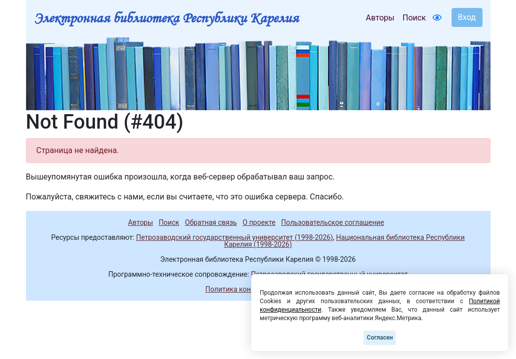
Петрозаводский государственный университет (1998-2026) (234, 237)
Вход (467, 17)
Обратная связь (211, 222)
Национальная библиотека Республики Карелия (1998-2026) (344, 240)
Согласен (380, 337)
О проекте (259, 222)
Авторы (380, 17)
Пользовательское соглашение (332, 222)
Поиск (414, 17)
